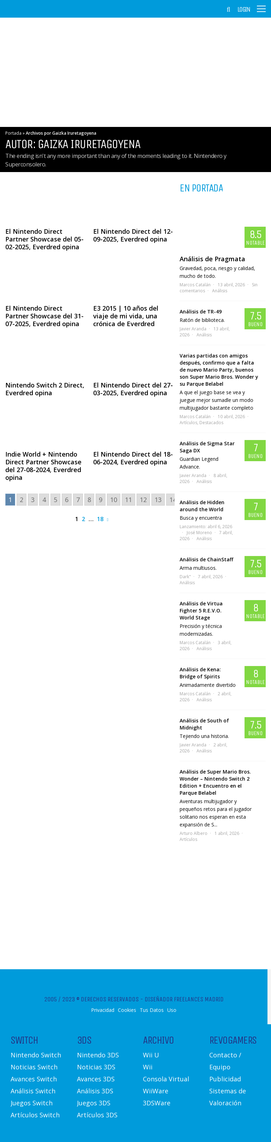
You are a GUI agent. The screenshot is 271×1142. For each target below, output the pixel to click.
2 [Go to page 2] (21, 499)
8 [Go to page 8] (89, 499)
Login (243, 9)
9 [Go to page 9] (100, 499)
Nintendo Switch (36, 1055)
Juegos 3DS (93, 1103)
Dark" (185, 577)
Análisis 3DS (95, 1091)
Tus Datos (152, 1010)
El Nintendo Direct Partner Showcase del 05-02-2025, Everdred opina (44, 239)
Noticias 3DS (96, 1067)
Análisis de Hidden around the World (202, 506)
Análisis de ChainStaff (206, 559)
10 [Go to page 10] (113, 499)
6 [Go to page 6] (66, 499)
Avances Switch (34, 1079)
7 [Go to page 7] (78, 499)
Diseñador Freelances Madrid (184, 999)
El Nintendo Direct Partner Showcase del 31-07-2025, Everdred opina (44, 316)
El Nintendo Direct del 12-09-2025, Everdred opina (133, 235)
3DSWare (156, 1103)
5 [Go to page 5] (55, 499)
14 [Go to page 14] (172, 499)
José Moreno (199, 533)
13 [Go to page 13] (158, 499)
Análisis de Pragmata (212, 259)
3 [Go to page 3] (33, 499)
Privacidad (102, 1010)
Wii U (151, 1055)
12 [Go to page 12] (143, 499)
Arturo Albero (193, 833)
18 (100, 519)
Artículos (188, 423)
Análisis (219, 291)
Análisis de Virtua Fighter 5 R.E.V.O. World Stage (201, 610)
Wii (147, 1067)
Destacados (211, 423)
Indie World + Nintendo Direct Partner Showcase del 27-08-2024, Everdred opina (43, 466)
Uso (171, 1010)
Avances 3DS (96, 1079)
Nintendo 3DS (98, 1055)
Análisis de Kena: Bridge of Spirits (200, 673)
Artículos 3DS (97, 1115)
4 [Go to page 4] (44, 499)
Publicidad (225, 1079)
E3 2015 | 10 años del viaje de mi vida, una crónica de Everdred (125, 316)
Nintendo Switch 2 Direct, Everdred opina (44, 389)
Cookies (127, 1010)
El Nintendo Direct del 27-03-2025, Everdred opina (133, 389)
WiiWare (155, 1091)
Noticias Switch (34, 1067)
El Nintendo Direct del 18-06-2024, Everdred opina (133, 458)
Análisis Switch (33, 1091)
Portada (13, 133)
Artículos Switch (35, 1115)
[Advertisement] (135, 72)
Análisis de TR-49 (201, 311)
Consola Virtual (166, 1079)
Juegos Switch (32, 1103)
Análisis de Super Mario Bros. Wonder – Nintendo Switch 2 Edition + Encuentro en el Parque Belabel (215, 782)
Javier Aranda (193, 329)
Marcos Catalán (195, 285)
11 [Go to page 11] (128, 499)
